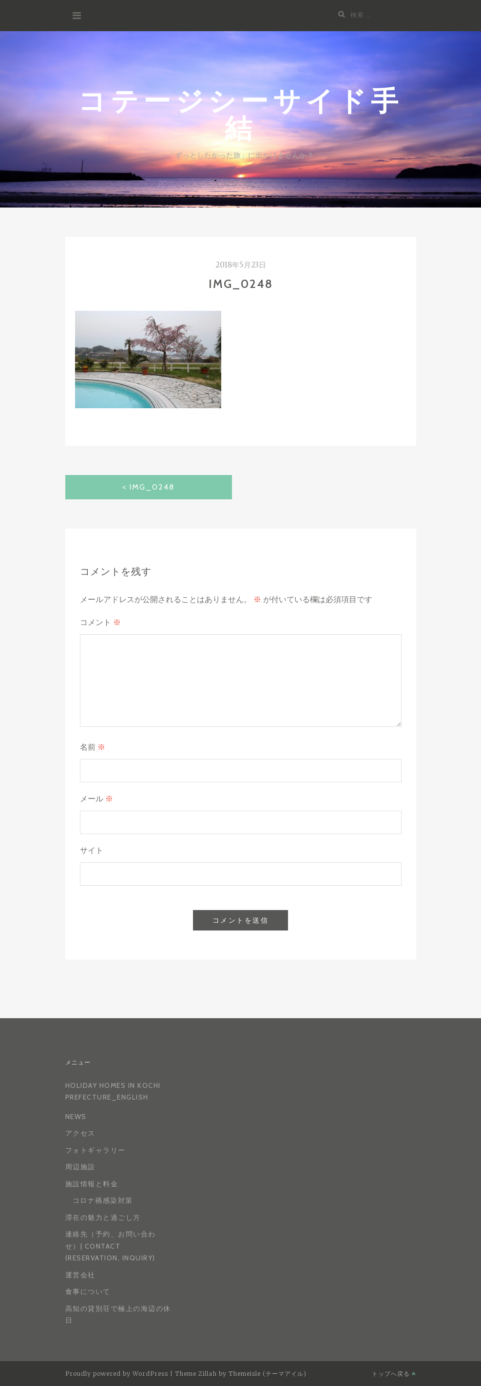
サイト (91, 850)
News (76, 1116)
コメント (100, 622)
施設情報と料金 (91, 1183)
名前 (92, 747)
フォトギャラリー (95, 1150)
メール (96, 798)
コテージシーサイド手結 (240, 114)
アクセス (80, 1133)
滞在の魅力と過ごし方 (103, 1217)
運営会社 (80, 1275)
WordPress (150, 1373)
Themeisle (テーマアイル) (268, 1373)
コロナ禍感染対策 (103, 1200)
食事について (88, 1291)
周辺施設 (80, 1166)
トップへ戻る (394, 1373)
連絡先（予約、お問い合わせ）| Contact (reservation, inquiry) (110, 1246)
